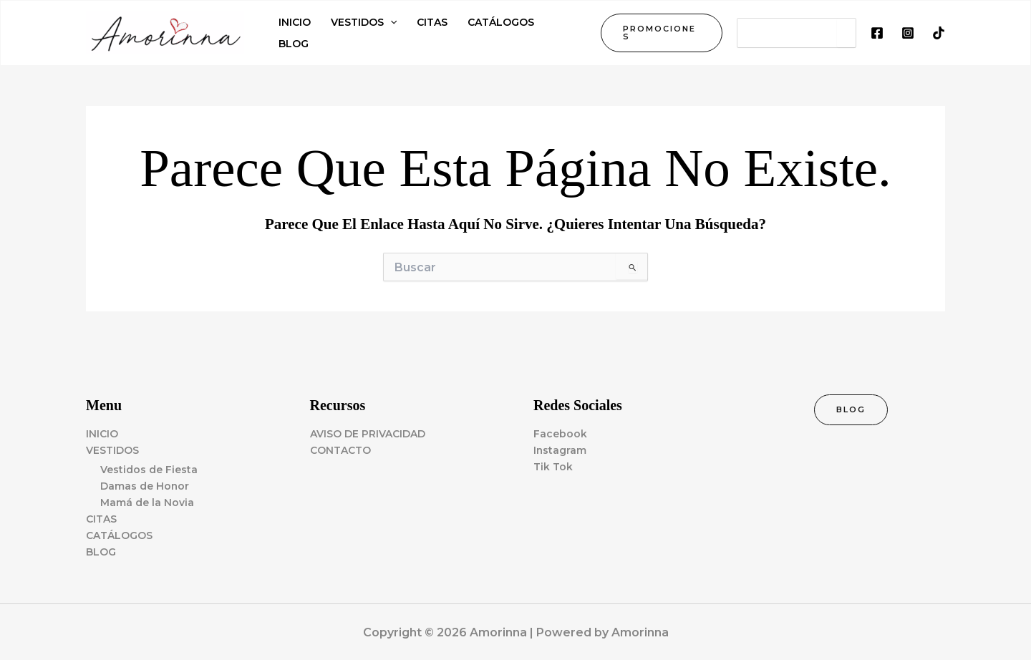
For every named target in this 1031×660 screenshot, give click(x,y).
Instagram (560, 450)
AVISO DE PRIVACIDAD (367, 433)
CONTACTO (340, 450)
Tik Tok (553, 466)
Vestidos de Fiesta (149, 469)
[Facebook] (877, 32)
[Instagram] (907, 32)
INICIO (102, 433)
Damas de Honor (145, 486)
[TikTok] (938, 32)
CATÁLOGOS (119, 535)
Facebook (560, 433)
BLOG (101, 551)
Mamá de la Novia (147, 502)
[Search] (846, 33)
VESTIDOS (112, 450)
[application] (390, 22)
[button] (661, 33)
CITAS (101, 519)
